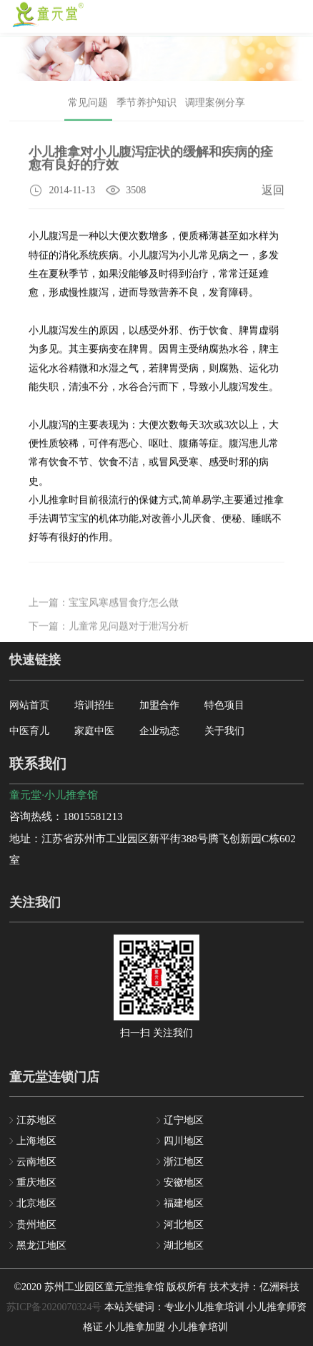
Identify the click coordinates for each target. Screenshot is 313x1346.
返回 (273, 192)
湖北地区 (184, 1245)
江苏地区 (36, 1120)
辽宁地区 (184, 1120)
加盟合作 (159, 705)
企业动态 (159, 731)
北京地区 (36, 1203)
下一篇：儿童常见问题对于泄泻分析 (109, 638)
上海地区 (36, 1141)
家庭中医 (94, 731)
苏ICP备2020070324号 (54, 1307)
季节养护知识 (146, 105)
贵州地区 (36, 1224)
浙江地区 (184, 1161)
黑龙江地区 (41, 1245)
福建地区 (184, 1203)
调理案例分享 (215, 105)
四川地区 (184, 1141)
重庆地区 (36, 1182)
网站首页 (29, 705)
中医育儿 (29, 731)
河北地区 (184, 1224)
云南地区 (36, 1161)
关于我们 (224, 731)
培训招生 (94, 705)
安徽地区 (184, 1182)
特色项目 (224, 705)
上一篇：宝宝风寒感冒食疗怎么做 (104, 614)
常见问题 (88, 105)
